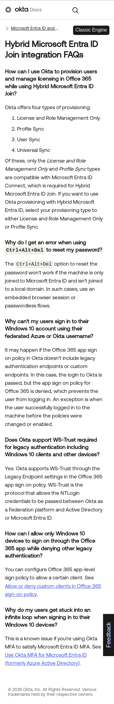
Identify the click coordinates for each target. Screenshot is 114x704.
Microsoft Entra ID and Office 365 (35, 28)
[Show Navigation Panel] (106, 10)
